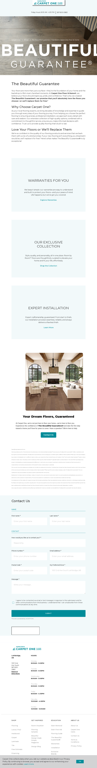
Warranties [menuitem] (55, 744)
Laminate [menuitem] (15, 741)
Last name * (54, 516)
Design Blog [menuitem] (36, 746)
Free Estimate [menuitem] (16, 749)
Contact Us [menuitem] (75, 736)
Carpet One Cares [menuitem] (75, 731)
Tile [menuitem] (12, 745)
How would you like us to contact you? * (26, 537)
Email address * (55, 551)
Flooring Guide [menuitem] (56, 734)
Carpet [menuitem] (14, 737)
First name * (16, 516)
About (26, 40)
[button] (89, 4)
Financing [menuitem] (15, 753)
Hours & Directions (15, 673)
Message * (15, 579)
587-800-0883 (62, 12)
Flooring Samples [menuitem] (34, 731)
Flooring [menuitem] (14, 726)
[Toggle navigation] (3, 4)
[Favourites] (91, 4)
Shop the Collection (48, 266)
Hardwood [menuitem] (15, 734)
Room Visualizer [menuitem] (37, 726)
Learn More (48, 328)
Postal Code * (16, 565)
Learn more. (29, 764)
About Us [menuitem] (74, 726)
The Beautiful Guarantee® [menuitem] (56, 739)
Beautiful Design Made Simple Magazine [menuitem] (36, 739)
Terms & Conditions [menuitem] (75, 741)
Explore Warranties (48, 200)
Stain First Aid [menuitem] (56, 730)
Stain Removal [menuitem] (56, 726)
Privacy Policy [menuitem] (76, 746)
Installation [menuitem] (55, 748)
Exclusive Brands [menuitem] (54, 753)
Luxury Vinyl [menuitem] (16, 730)
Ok (80, 761)
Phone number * (17, 551)
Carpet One (15, 40)
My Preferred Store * (57, 565)
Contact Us (48, 435)
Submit (48, 613)
